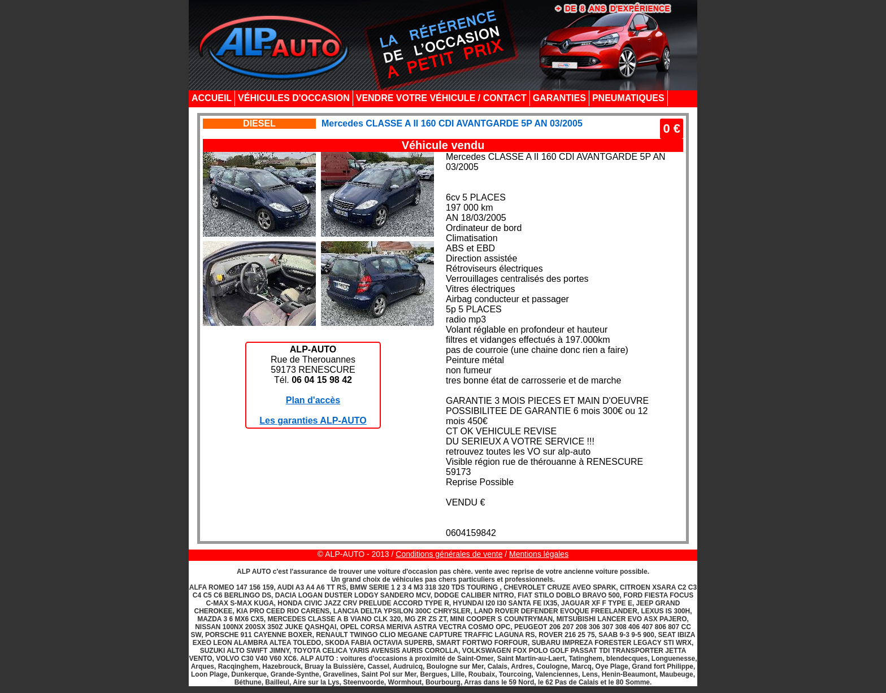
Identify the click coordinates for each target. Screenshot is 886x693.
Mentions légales (538, 554)
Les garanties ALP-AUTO (312, 420)
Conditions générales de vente (449, 554)
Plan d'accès (313, 400)
